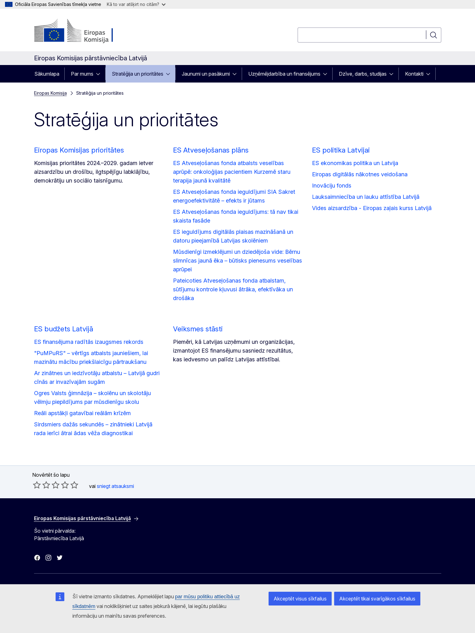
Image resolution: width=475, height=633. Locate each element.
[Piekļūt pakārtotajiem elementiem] (100, 74)
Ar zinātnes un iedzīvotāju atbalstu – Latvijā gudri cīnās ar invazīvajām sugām (97, 377)
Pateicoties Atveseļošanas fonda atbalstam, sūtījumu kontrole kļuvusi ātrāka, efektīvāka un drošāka (233, 289)
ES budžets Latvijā (63, 329)
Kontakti (414, 74)
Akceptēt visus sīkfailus (300, 598)
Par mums (82, 74)
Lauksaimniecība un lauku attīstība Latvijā (365, 196)
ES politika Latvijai (341, 150)
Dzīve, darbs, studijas (363, 74)
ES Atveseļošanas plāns (211, 150)
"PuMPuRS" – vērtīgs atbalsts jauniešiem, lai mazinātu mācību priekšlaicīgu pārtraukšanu (91, 357)
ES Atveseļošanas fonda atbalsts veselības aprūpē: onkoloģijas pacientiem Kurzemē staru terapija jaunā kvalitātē (231, 172)
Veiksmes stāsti (198, 329)
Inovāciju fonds (331, 185)
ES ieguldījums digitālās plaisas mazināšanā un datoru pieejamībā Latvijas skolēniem (233, 236)
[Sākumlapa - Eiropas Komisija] (84, 31)
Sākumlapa (46, 74)
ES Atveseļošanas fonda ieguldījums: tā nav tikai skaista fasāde (235, 216)
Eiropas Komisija (50, 93)
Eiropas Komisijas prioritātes (79, 150)
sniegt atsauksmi (115, 486)
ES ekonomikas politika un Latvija (355, 163)
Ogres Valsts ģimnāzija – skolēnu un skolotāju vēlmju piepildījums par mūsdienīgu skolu (92, 397)
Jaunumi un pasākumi (206, 74)
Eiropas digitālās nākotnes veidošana (360, 174)
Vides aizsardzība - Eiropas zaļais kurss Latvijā (372, 208)
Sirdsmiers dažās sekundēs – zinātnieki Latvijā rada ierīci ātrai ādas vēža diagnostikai (93, 428)
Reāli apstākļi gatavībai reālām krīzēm (82, 413)
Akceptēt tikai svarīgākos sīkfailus (377, 598)
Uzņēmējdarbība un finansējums (284, 74)
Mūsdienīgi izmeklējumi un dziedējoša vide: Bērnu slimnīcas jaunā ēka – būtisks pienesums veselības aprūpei (237, 261)
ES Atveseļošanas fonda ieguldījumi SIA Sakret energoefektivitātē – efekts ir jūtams (234, 196)
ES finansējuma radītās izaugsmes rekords (88, 342)
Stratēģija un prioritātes (137, 74)
